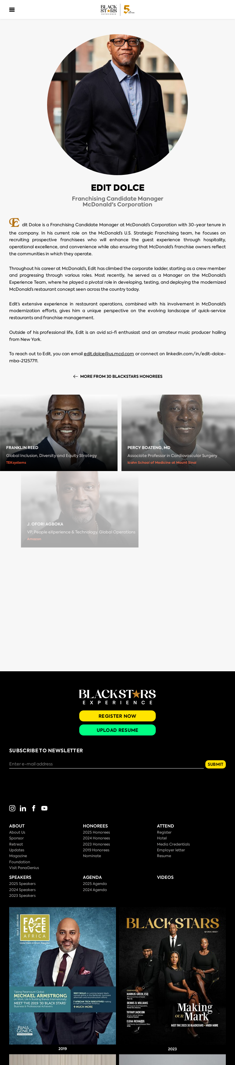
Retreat (16, 844)
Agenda (92, 877)
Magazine (18, 855)
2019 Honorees (96, 850)
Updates (16, 850)
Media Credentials (173, 844)
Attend (165, 826)
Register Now (117, 716)
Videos (165, 877)
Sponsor (16, 838)
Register (164, 832)
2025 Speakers (22, 883)
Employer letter (171, 850)
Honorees (95, 826)
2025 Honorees (96, 832)
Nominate (92, 855)
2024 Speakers (22, 889)
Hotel (162, 838)
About (16, 826)
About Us (17, 832)
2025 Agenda (95, 883)
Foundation (19, 862)
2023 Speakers (22, 895)
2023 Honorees (96, 844)
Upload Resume (118, 730)
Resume (164, 855)
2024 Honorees (96, 838)
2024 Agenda (95, 889)
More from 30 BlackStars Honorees (125, 376)
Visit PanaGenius (24, 867)
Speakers (20, 877)
